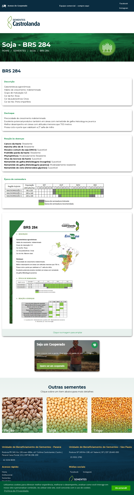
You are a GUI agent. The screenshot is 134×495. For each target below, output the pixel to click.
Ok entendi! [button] (121, 488)
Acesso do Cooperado (14, 5)
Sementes (19, 51)
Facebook (123, 3)
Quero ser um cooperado (52, 366)
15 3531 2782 (76, 457)
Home (5, 51)
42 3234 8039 (9, 460)
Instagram (123, 8)
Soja (33, 51)
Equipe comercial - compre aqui (74, 5)
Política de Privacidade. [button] (16, 491)
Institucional (7, 475)
